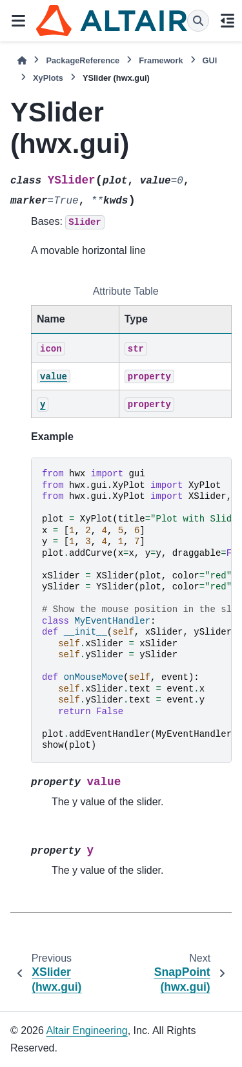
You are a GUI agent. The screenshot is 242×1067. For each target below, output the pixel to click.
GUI (210, 60)
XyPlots (48, 78)
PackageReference (82, 60)
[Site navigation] (18, 21)
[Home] (21, 60)
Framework (161, 60)
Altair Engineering (86, 1030)
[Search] (198, 21)
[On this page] (227, 21)
